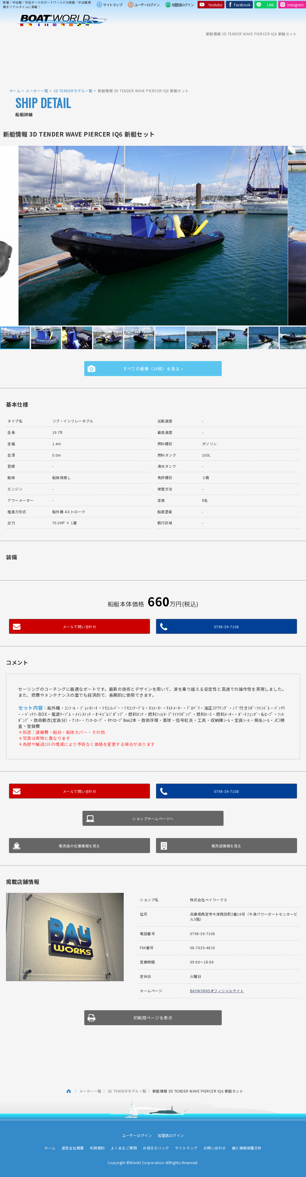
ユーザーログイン (146, 4)
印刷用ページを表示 (153, 1018)
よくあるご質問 (124, 1147)
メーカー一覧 (37, 90)
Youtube (215, 4)
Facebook (242, 4)
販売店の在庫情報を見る (79, 845)
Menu (297, 20)
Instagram (295, 4)
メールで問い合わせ (80, 626)
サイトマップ (112, 4)
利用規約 (97, 1147)
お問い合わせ (215, 1147)
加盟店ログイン (183, 4)
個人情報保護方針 (247, 1147)
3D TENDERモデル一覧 (72, 90)
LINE (270, 4)
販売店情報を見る (226, 845)
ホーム (15, 90)
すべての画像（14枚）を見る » (153, 369)
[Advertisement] (153, 58)
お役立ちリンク (156, 1147)
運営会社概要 (73, 1147)
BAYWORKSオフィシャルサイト (217, 990)
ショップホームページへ (153, 818)
